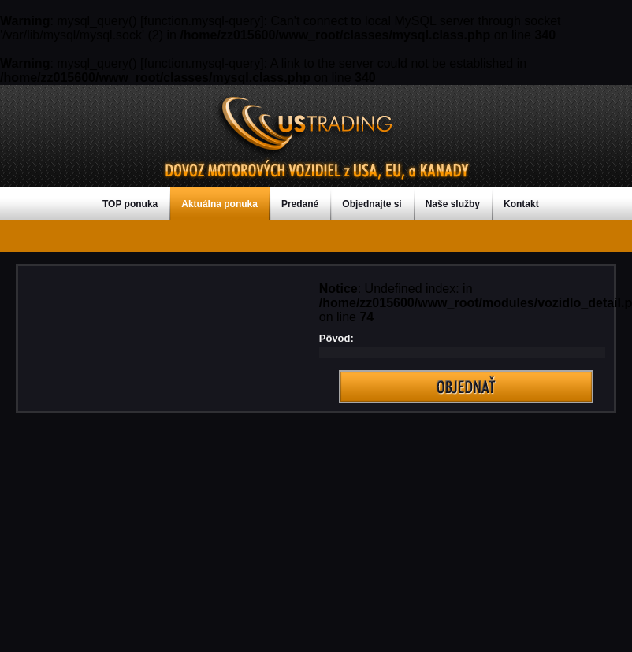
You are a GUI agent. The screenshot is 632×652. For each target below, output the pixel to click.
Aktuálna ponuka (219, 203)
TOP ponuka (130, 203)
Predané (299, 203)
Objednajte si (371, 203)
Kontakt (521, 203)
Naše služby (453, 203)
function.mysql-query (202, 21)
